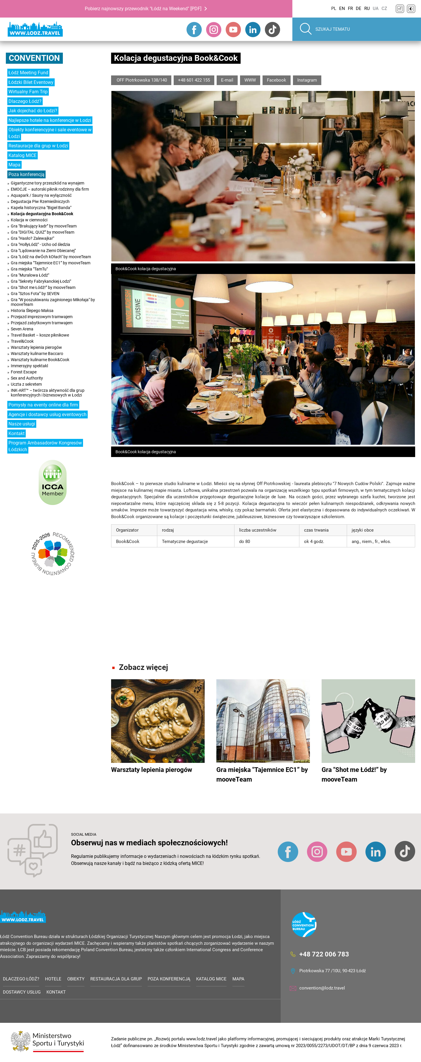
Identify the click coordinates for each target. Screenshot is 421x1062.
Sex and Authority (27, 378)
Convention (34, 58)
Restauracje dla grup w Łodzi (38, 146)
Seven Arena (22, 329)
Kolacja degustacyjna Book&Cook (42, 213)
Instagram (307, 80)
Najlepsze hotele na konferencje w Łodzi (49, 120)
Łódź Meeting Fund (28, 72)
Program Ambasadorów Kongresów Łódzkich (45, 446)
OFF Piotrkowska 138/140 (141, 80)
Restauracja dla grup (116, 979)
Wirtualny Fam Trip (28, 91)
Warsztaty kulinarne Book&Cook (40, 359)
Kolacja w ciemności (29, 220)
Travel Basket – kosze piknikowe (40, 335)
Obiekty (75, 979)
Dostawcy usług (22, 992)
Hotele (53, 979)
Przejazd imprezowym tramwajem (42, 316)
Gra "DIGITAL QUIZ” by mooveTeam (42, 232)
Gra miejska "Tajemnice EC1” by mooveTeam (50, 263)
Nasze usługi (21, 424)
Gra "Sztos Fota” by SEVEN (35, 293)
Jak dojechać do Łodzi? (32, 110)
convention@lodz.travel (322, 988)
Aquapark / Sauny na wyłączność (41, 195)
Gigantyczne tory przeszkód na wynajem (47, 183)
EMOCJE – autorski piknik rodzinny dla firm (50, 189)
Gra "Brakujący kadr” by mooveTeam (44, 226)
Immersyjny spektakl (29, 365)
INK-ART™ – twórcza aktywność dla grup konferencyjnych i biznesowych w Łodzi (47, 392)
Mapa (14, 165)
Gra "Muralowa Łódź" (30, 275)
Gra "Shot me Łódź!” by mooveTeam (43, 287)
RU (367, 8)
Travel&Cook (22, 341)
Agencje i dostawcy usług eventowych (47, 414)
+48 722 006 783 (324, 954)
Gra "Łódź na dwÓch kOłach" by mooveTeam (51, 256)
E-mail (227, 80)
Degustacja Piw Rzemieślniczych (40, 201)
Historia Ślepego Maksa (32, 310)
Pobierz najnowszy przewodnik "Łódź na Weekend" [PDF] (143, 8)
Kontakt (16, 433)
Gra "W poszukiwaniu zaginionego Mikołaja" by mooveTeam (53, 302)
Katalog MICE (22, 155)
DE (358, 8)
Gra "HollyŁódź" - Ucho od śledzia (40, 244)
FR (350, 8)
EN (342, 8)
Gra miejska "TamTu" (29, 269)
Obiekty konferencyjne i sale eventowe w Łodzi (50, 133)
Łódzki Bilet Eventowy (31, 82)
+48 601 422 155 (194, 80)
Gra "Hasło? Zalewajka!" (32, 238)
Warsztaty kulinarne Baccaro (37, 353)
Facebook (276, 80)
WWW (250, 80)
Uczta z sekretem (26, 384)
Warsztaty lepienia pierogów (36, 347)
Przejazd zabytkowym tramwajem (42, 322)
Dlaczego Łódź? (25, 101)
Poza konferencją (26, 174)
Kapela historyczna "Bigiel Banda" (41, 207)
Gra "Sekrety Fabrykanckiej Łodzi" (41, 281)
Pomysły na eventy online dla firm (43, 405)
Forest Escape (24, 372)
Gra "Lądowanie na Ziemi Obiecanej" (43, 250)
